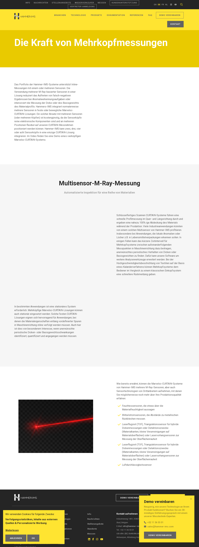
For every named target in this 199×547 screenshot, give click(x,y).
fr (163, 5)
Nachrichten (41, 3)
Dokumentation (116, 15)
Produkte (96, 15)
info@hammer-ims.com (134, 526)
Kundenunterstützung (124, 3)
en (155, 5)
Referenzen (136, 15)
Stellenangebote (61, 3)
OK (33, 538)
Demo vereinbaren (169, 15)
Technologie (78, 15)
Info (28, 3)
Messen (102, 3)
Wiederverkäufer (84, 3)
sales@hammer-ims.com (160, 526)
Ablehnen (16, 538)
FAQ (150, 15)
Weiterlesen (12, 530)
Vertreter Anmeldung (82, 7)
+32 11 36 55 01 (155, 522)
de (159, 5)
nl (166, 5)
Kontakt (175, 24)
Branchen (60, 15)
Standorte (92, 528)
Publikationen (65, 528)
